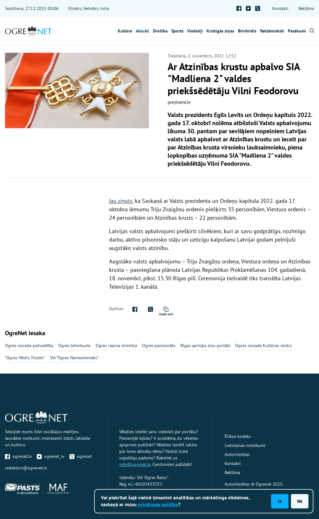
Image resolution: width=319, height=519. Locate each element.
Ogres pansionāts (158, 345)
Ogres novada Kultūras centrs (263, 345)
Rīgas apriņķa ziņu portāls (205, 345)
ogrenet (80, 456)
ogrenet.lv (18, 456)
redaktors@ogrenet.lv (26, 468)
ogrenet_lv (50, 456)
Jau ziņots (120, 200)
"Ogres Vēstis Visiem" (25, 357)
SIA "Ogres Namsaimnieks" (74, 357)
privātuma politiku (158, 504)
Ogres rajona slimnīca (116, 345)
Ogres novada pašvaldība (29, 345)
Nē (299, 501)
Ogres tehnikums (74, 345)
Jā (280, 501)
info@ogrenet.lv (134, 464)
